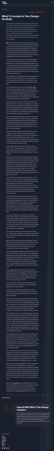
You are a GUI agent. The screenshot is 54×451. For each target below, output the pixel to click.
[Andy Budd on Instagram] (8, 448)
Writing (4, 9)
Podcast (3, 441)
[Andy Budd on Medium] (6, 448)
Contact (3, 444)
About (3, 436)
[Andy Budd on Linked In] (4, 448)
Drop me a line (19, 391)
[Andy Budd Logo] (4, 2)
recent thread (16, 383)
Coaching (4, 437)
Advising (4, 439)
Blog (3, 445)
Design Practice (39, 12)
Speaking (4, 440)
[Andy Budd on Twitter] (2, 448)
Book (3, 443)
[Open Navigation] (52, 3)
